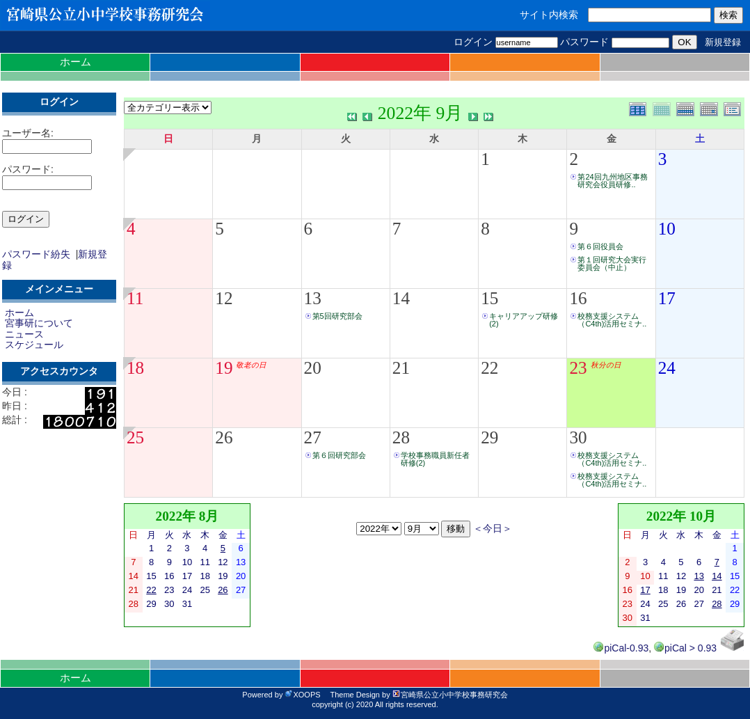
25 (135, 437)
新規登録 (723, 42)
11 (135, 298)
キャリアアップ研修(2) (523, 320)
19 (223, 367)
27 (312, 437)
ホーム (75, 62)
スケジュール (34, 344)
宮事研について (39, 323)
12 (223, 298)
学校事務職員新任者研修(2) (435, 459)
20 (312, 367)
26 (223, 437)
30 (578, 437)
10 (667, 228)
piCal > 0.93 (685, 648)
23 (578, 367)
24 (667, 367)
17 (667, 298)
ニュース (24, 334)
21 (401, 367)
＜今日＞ (492, 528)
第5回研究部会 (337, 316)
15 (489, 298)
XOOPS (302, 694)
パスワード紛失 (36, 254)
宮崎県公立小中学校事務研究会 (450, 694)
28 (401, 437)
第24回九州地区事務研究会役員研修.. (612, 181)
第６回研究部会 (339, 455)
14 (401, 298)
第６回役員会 (600, 246)
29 (489, 437)
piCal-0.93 (620, 648)
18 (135, 367)
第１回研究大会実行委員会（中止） (611, 263)
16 (578, 298)
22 (489, 367)
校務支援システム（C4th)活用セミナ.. (611, 320)
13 (312, 298)
